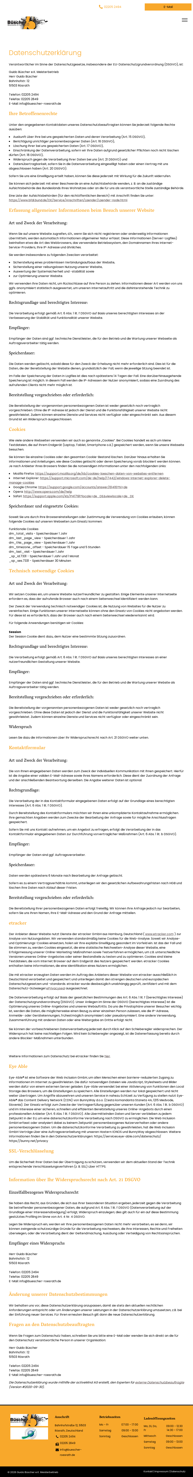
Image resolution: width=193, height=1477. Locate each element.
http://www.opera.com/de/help (48, 492)
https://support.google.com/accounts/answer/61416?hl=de (82, 487)
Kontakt (148, 1471)
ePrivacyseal (55, 988)
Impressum (161, 1471)
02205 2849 (67, 1443)
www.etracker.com (159, 934)
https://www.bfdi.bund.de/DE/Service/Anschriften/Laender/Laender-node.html (68, 200)
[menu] (185, 20)
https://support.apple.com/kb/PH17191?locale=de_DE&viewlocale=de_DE (78, 496)
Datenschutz (177, 1471)
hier (107, 1056)
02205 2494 (68, 1436)
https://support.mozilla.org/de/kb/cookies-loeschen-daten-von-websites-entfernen (99, 473)
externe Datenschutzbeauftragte (159, 1382)
